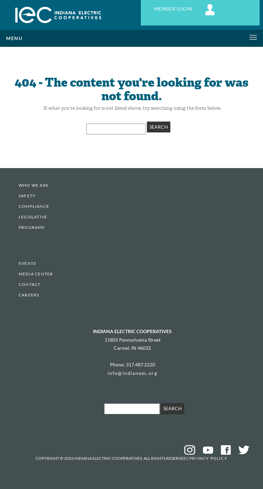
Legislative (33, 216)
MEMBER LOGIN (185, 9)
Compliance (34, 206)
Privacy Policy (208, 458)
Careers (29, 294)
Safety (27, 195)
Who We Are (34, 185)
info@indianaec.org (132, 373)
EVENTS (27, 263)
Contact (29, 284)
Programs (32, 227)
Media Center (36, 273)
